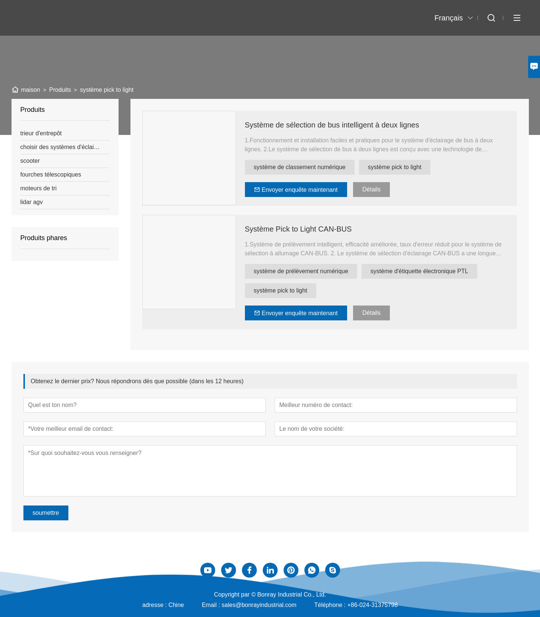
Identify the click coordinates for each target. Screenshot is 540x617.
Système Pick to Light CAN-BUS (298, 229)
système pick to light (394, 167)
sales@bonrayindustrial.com (259, 605)
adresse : (155, 605)
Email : (212, 605)
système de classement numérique (300, 167)
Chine (176, 605)
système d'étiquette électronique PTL (419, 271)
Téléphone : (330, 605)
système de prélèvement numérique (301, 271)
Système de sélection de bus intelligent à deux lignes (332, 125)
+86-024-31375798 (372, 605)
